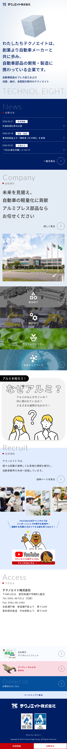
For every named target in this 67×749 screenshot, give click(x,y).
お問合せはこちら (15, 683)
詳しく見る (49, 226)
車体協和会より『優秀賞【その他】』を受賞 (23, 137)
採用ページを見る (46, 479)
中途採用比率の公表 (12, 125)
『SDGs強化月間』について (16, 149)
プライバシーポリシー (34, 735)
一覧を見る (49, 161)
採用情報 (17, 746)
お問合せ (50, 746)
